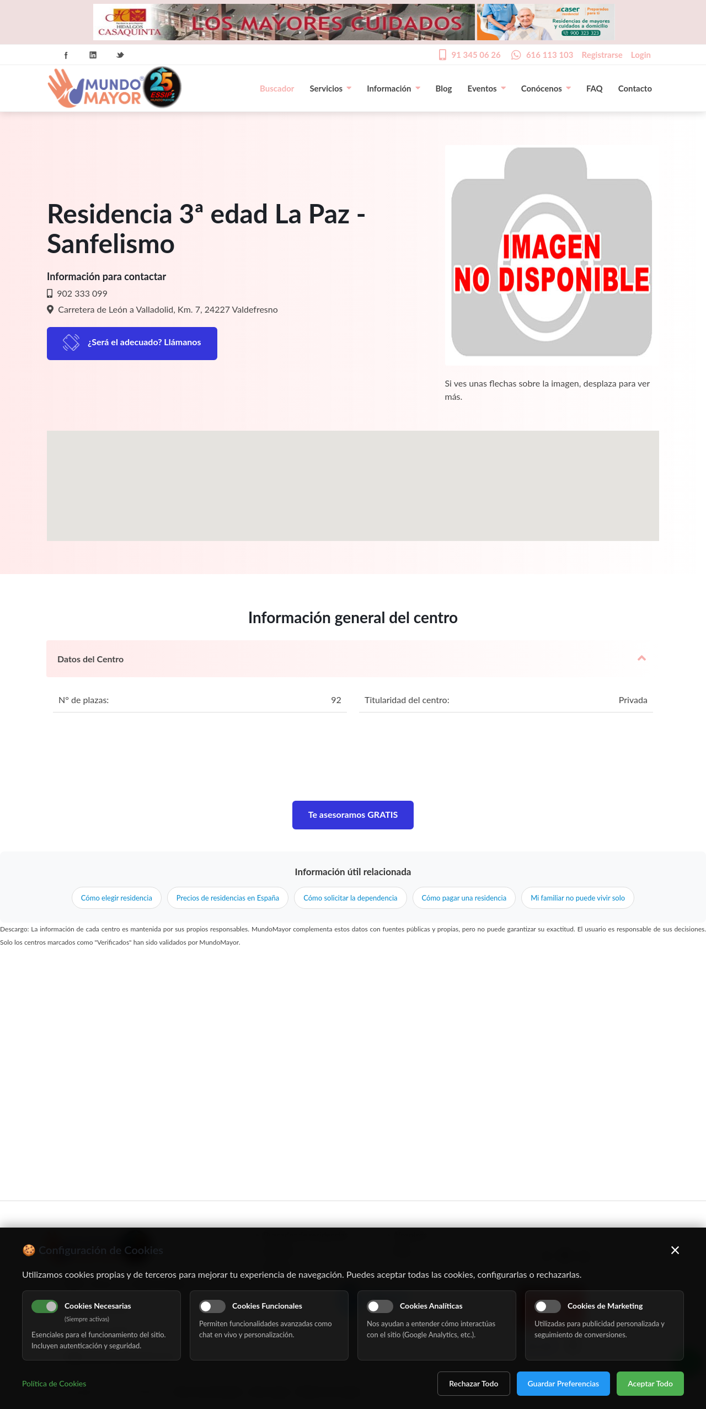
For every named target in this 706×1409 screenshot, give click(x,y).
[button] (353, 475)
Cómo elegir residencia (116, 897)
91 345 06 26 (475, 55)
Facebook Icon (66, 55)
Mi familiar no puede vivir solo (578, 897)
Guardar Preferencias (564, 1383)
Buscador (277, 88)
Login (641, 55)
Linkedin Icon (93, 55)
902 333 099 (81, 293)
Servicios (330, 88)
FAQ (594, 88)
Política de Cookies (54, 1383)
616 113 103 (550, 55)
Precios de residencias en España (227, 897)
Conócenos (546, 88)
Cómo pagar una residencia (464, 897)
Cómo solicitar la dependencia (350, 897)
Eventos (487, 88)
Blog (444, 88)
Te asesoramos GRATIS (353, 814)
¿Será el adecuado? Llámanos (144, 341)
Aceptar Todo (650, 1383)
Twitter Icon (120, 55)
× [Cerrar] (675, 1249)
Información (393, 88)
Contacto (635, 88)
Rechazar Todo (473, 1383)
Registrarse (602, 55)
